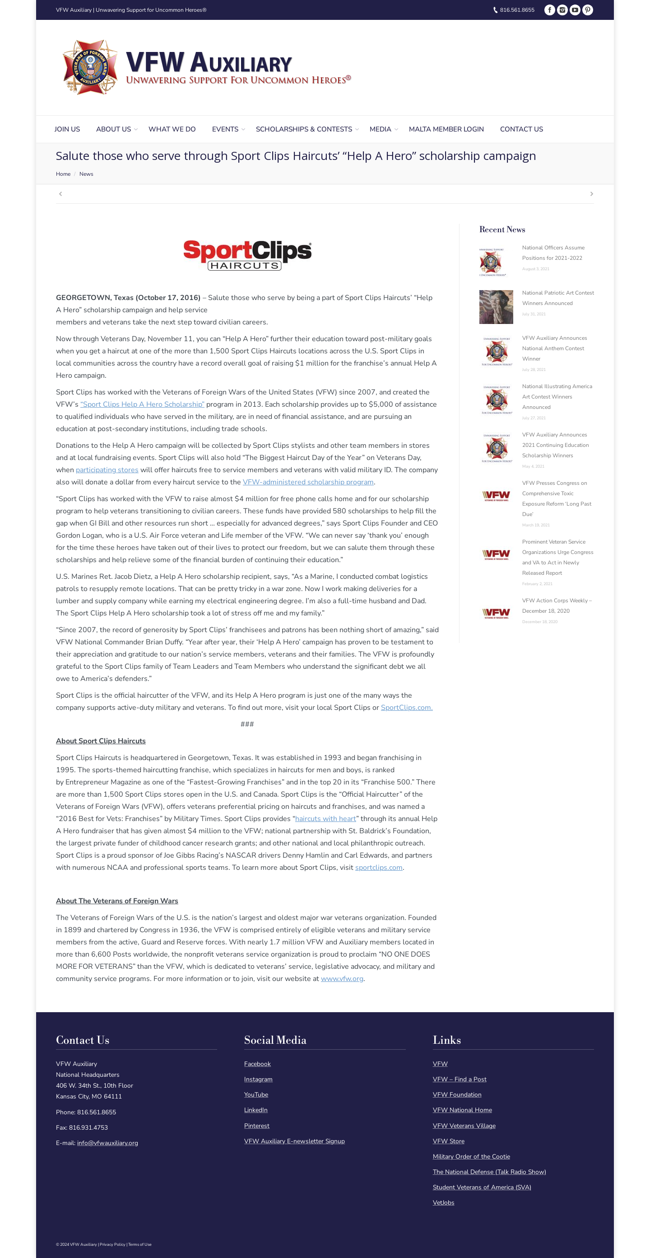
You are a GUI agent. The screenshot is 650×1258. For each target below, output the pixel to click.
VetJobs (444, 1202)
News (86, 174)
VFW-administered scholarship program (308, 482)
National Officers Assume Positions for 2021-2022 (553, 253)
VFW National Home (462, 1110)
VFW (440, 1064)
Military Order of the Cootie (471, 1156)
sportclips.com (379, 868)
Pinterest (256, 1126)
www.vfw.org (342, 979)
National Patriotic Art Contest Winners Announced (558, 298)
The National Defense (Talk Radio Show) (489, 1172)
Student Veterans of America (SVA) (482, 1187)
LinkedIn (256, 1110)
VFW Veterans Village (464, 1126)
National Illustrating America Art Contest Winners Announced (557, 397)
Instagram (258, 1079)
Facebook (257, 1064)
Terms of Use (140, 1244)
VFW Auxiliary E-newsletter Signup (294, 1141)
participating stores (107, 470)
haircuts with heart (325, 819)
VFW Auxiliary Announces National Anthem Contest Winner (554, 348)
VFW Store (448, 1141)
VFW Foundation (457, 1094)
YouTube (256, 1094)
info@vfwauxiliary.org (107, 1143)
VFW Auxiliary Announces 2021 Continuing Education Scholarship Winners (555, 445)
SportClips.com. (407, 708)
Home (63, 174)
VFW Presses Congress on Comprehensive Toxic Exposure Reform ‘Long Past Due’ (556, 498)
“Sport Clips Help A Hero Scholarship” (142, 404)
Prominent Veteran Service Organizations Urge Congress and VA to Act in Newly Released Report (558, 557)
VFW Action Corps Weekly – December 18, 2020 (557, 606)
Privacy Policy (112, 1244)
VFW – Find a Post (460, 1079)
